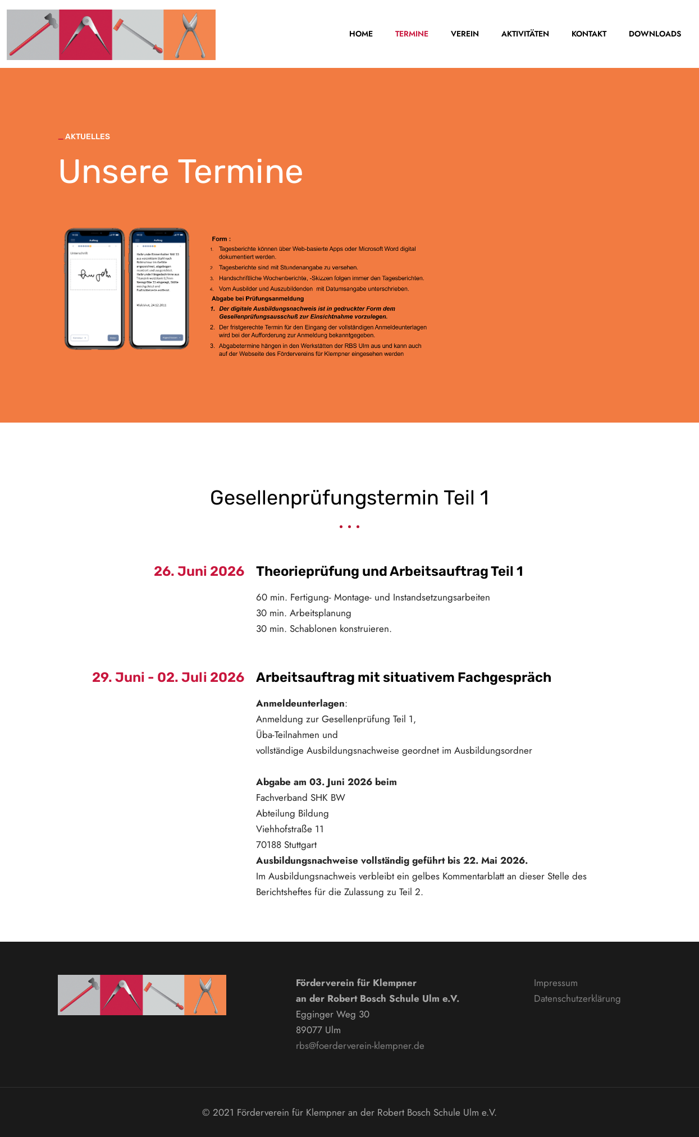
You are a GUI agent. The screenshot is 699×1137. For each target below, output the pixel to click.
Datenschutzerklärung (577, 998)
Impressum (556, 982)
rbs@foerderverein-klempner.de (360, 1045)
